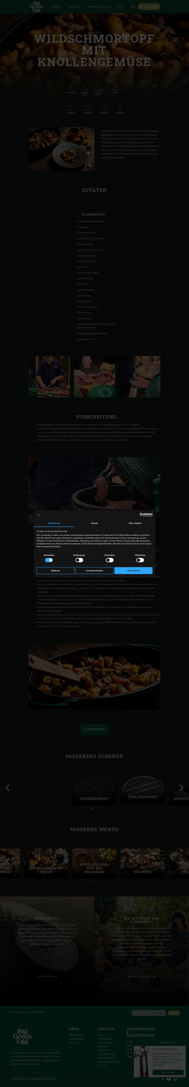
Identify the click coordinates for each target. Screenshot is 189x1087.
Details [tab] (94, 523)
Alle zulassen (133, 570)
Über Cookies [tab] (135, 523)
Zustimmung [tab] (54, 523)
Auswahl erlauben (94, 570)
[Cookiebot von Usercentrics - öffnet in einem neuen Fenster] (140, 515)
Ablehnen (55, 570)
